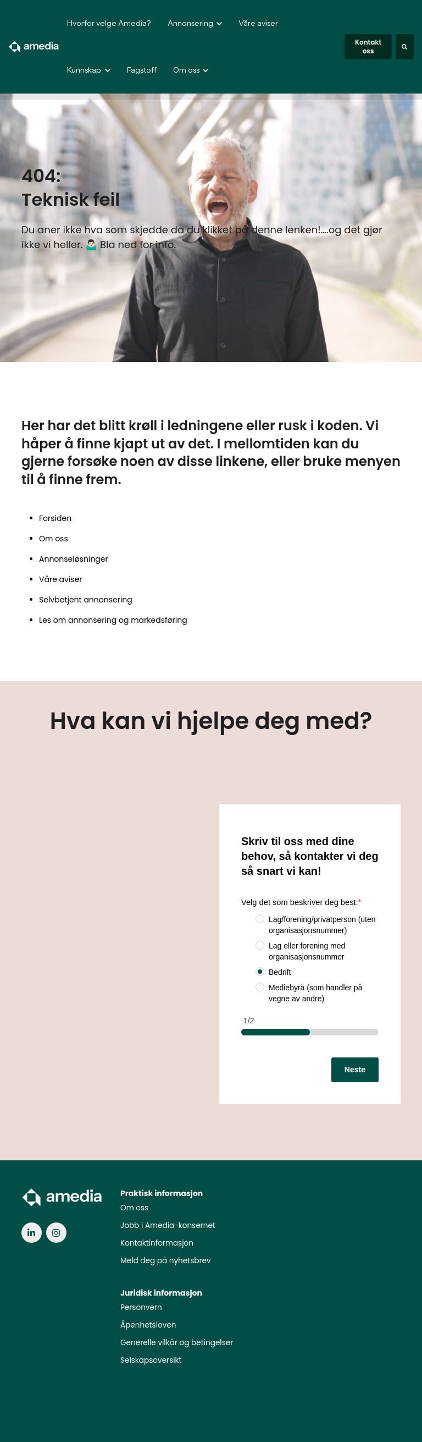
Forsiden (55, 518)
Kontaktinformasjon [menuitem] (156, 1243)
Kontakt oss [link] (368, 46)
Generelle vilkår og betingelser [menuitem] (176, 1342)
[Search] (405, 46)
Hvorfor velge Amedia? (109, 23)
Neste (355, 1069)
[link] (34, 46)
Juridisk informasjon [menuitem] (161, 1292)
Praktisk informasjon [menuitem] (161, 1193)
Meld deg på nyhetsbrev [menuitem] (165, 1260)
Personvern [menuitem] (141, 1307)
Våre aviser (258, 23)
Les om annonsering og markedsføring (113, 620)
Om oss (53, 538)
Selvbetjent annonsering (85, 599)
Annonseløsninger (73, 558)
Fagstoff (142, 70)
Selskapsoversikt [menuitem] (151, 1360)
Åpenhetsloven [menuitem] (148, 1325)
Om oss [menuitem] (134, 1208)
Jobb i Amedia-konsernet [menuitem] (167, 1225)
